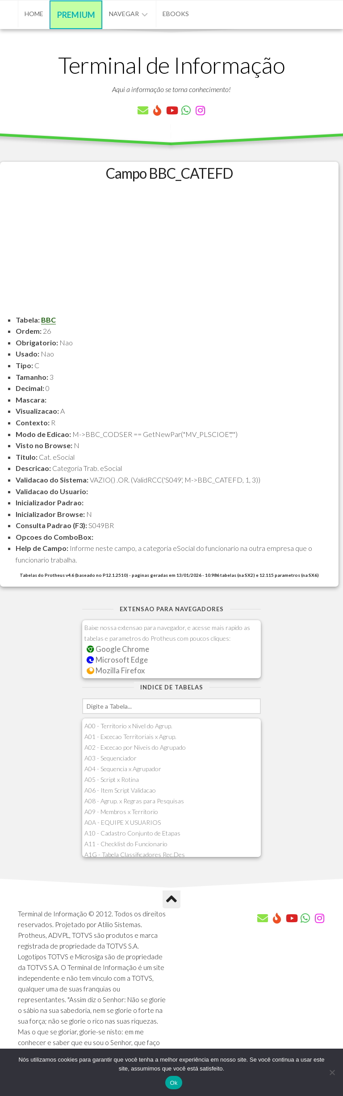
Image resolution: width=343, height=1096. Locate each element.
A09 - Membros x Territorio (121, 811)
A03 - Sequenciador (110, 758)
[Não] (331, 1072)
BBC (48, 319)
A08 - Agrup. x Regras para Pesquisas (134, 801)
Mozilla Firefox (116, 670)
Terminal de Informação (171, 64)
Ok (173, 1082)
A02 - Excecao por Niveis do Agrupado (135, 747)
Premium (76, 14)
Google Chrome (118, 649)
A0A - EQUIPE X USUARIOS (122, 822)
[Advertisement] (169, 251)
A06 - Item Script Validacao (120, 790)
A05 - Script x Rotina (111, 779)
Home (34, 13)
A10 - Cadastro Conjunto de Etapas (132, 833)
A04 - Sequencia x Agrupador (122, 769)
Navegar (124, 13)
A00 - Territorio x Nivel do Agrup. (128, 726)
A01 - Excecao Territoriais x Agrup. (130, 736)
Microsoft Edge (117, 659)
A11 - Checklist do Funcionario (125, 844)
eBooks (176, 13)
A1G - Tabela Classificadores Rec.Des (134, 854)
